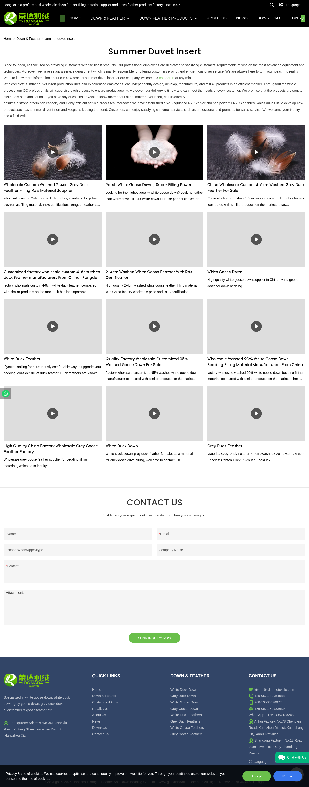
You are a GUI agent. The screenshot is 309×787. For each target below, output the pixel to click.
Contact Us (100, 734)
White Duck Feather (22, 359)
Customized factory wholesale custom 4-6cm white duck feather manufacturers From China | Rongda (52, 275)
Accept (257, 776)
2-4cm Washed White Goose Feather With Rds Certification (149, 275)
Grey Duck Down (183, 696)
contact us (166, 78)
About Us (217, 18)
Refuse (287, 776)
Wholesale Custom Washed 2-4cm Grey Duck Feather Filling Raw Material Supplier (46, 188)
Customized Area (105, 702)
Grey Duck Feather (224, 446)
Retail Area (100, 709)
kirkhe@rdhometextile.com (274, 689)
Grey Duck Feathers (185, 721)
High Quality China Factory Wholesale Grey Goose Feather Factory (51, 449)
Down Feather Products (166, 18)
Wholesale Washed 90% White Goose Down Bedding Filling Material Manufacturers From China (255, 362)
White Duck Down (122, 446)
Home (75, 18)
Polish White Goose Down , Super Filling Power (148, 185)
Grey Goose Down (184, 709)
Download (268, 18)
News (242, 18)
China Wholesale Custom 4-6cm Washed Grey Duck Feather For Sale (256, 188)
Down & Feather (107, 18)
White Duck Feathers (186, 715)
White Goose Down (224, 272)
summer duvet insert (59, 38)
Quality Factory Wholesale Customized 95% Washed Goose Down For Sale (147, 362)
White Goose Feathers (187, 728)
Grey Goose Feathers (186, 734)
